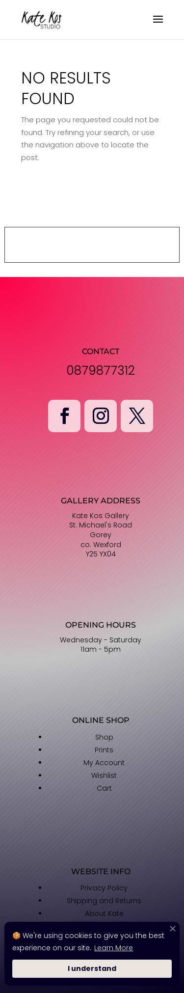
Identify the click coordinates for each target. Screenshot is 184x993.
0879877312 (100, 370)
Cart (104, 788)
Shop (104, 737)
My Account (104, 763)
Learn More (113, 948)
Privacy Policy (104, 888)
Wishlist (104, 775)
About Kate (104, 913)
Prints (104, 750)
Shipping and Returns (104, 901)
